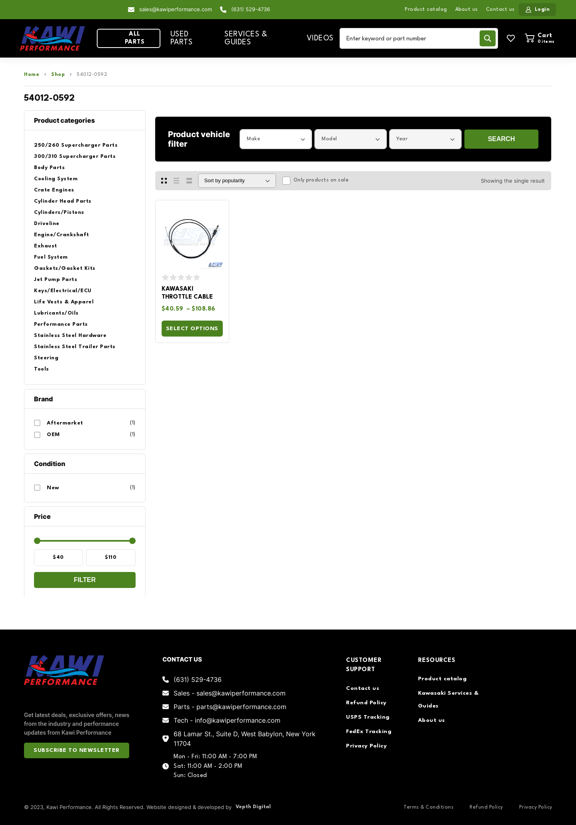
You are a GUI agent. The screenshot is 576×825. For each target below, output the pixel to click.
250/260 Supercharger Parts (76, 145)
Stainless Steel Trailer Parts (75, 346)
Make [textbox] (253, 138)
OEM (53, 434)
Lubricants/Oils (56, 313)
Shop (58, 74)
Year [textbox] (402, 138)
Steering (46, 358)
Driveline (47, 223)
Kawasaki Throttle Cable (187, 293)
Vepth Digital (253, 806)
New (53, 487)
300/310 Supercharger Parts (75, 156)
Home (31, 74)
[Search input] (411, 38)
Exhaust (45, 246)
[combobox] (276, 139)
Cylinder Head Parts (63, 201)
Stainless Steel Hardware (70, 335)
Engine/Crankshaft (61, 234)
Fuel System (51, 257)
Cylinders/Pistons (59, 212)
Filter (85, 579)
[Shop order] (237, 180)
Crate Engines (54, 190)
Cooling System (56, 178)
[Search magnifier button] (488, 38)
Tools (41, 369)
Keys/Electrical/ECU (63, 290)
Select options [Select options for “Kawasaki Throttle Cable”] (192, 328)
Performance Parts (61, 324)
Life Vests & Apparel (64, 302)
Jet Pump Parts (55, 279)
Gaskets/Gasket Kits (65, 268)
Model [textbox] (329, 138)
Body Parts (49, 167)
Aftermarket (65, 423)
